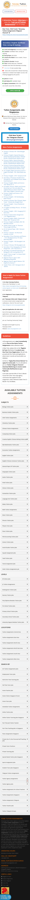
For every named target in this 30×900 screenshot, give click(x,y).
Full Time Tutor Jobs (14, 685)
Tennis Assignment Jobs (14, 564)
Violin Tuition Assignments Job (14, 569)
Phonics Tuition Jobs (14, 520)
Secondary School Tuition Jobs (14, 617)
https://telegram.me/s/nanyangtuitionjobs (15, 35)
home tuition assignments (11, 822)
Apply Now (15, 90)
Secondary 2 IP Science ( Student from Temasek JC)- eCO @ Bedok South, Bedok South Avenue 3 (15, 179)
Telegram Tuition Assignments (14, 773)
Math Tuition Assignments (14, 509)
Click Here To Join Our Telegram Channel (15, 137)
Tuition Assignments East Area (14, 637)
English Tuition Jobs (14, 455)
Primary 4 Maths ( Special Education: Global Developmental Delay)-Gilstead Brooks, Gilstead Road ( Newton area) (14, 161)
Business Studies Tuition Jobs (14, 412)
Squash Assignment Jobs (14, 553)
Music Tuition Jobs (14, 515)
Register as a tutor (15, 846)
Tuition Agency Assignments (14, 778)
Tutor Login (4, 885)
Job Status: (6, 81)
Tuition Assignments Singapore (14, 795)
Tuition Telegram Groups (14, 811)
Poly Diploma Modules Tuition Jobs (14, 600)
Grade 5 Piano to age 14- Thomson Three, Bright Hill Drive (13, 226)
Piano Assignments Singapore (14, 734)
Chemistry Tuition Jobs (14, 423)
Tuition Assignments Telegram (14, 800)
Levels (4, 574)
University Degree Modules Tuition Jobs (14, 622)
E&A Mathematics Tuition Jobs (14, 445)
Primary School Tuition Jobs (14, 611)
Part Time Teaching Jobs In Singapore (14, 728)
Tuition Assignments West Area (14, 659)
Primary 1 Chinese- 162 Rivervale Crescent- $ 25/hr (13, 233)
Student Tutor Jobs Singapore (14, 768)
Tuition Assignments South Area (14, 653)
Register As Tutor (6, 876)
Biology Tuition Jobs (14, 407)
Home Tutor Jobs (14, 701)
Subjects (5, 402)
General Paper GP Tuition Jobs (14, 466)
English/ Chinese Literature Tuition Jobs (14, 461)
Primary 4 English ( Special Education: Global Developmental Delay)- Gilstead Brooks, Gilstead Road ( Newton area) (14, 156)
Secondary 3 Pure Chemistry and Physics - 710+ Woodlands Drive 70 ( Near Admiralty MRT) (15, 237)
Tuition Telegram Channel (15, 365)
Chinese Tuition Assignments (14, 428)
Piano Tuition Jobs (14, 531)
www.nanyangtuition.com (14, 328)
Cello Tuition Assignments (14, 417)
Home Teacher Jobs (14, 690)
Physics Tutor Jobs (14, 526)
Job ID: (5, 78)
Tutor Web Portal (8, 11)
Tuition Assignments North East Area (14, 648)
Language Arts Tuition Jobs (14, 499)
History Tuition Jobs (14, 488)
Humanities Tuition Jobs (14, 493)
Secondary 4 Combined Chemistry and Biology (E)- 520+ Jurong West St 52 (14, 251)
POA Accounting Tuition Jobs (14, 537)
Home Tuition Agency (11, 821)
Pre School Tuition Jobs (14, 606)
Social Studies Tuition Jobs (14, 547)
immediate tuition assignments (18, 836)
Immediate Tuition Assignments (14, 707)
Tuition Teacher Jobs (14, 806)
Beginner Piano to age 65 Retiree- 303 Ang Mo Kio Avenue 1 (14, 262)
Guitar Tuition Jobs (14, 477)
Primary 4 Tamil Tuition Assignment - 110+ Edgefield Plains (14, 215)
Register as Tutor (21, 11)
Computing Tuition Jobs (14, 434)
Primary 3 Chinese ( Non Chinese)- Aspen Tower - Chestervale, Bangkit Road (15, 201)
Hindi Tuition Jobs (14, 482)
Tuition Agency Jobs (14, 784)
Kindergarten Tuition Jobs (14, 590)
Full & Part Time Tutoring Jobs (14, 679)
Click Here (7, 68)
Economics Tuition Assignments (14, 450)
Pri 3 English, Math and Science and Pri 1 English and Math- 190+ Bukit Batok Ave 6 (15, 172)
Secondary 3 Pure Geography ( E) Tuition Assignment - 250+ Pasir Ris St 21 (15, 247)
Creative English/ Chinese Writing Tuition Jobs (14, 439)
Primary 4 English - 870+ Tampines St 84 (15, 176)
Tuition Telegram (6, 881)
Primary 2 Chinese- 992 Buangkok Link (14, 245)
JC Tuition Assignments (14, 584)
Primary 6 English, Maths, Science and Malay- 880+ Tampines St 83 (14, 219)
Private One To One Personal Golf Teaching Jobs (14, 740)
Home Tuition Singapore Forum (14, 696)
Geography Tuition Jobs (14, 472)
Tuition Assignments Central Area (14, 632)
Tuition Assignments (7, 878)
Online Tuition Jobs (14, 712)
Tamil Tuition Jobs (14, 558)
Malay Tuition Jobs (14, 504)
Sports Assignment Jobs (14, 762)
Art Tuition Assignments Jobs (14, 669)
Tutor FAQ (4, 883)
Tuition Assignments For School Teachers (14, 789)
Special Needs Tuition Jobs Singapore (14, 757)
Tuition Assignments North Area (14, 643)
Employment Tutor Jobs (14, 674)
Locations (5, 627)
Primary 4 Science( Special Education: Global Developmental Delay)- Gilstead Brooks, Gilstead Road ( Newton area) (14, 167)
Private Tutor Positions (14, 746)
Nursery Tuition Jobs (14, 595)
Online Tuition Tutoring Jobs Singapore (14, 717)
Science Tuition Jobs (14, 542)
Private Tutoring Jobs (14, 751)
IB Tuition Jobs (14, 579)
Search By (5, 664)
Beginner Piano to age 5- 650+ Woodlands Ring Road (12, 258)
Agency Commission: (9, 83)
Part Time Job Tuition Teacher (14, 723)
